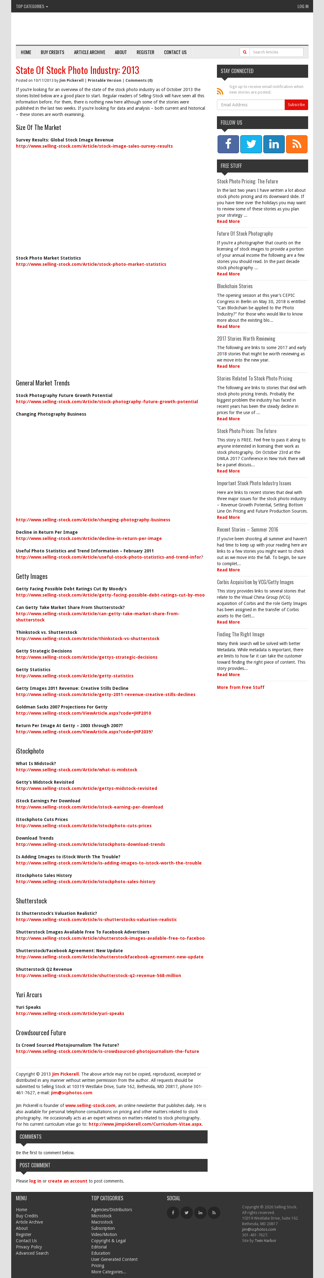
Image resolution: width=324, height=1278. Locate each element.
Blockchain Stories (235, 286)
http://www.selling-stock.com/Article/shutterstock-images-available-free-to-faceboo (110, 938)
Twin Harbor (265, 1240)
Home (26, 51)
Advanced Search (32, 1253)
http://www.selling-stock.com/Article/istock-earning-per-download (89, 807)
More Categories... (108, 1271)
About (121, 51)
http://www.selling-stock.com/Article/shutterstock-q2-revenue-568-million (98, 975)
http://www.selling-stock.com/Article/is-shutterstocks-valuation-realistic (96, 919)
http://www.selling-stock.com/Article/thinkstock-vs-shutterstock (87, 638)
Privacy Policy (29, 1246)
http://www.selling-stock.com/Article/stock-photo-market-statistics (91, 264)
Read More (228, 221)
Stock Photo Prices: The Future (246, 431)
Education (100, 1253)
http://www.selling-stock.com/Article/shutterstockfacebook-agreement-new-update (110, 956)
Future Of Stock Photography (245, 233)
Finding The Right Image (240, 634)
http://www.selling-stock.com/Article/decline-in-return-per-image (89, 538)
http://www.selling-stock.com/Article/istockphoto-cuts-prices (84, 825)
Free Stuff (231, 165)
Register (145, 51)
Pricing (97, 1265)
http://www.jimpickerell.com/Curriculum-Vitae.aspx (145, 1124)
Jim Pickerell (71, 80)
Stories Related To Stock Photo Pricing (254, 378)
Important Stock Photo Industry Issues (254, 483)
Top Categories (32, 6)
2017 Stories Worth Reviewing (246, 338)
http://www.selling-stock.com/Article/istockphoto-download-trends (90, 844)
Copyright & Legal (108, 1240)
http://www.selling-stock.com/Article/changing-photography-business (93, 519)
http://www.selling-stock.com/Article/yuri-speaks (70, 1013)
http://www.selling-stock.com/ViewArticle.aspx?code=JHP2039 (83, 731)
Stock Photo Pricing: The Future (247, 181)
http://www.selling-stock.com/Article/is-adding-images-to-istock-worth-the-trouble (109, 862)
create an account (67, 1181)
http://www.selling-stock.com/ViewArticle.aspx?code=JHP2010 (83, 713)
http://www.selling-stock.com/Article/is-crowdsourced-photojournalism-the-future (107, 1051)
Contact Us (175, 51)
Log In (303, 6)
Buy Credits (52, 51)
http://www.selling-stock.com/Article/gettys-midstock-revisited (86, 788)
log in (35, 1181)
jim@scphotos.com (71, 1092)
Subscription (103, 1228)
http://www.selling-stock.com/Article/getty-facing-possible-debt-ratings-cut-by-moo (110, 595)
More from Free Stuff (241, 687)
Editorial (99, 1246)
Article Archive (89, 51)
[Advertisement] (112, 198)
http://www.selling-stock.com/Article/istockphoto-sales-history (86, 881)
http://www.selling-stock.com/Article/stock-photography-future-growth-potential (107, 401)
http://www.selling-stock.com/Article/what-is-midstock (76, 769)
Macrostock (102, 1222)
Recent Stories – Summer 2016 (247, 529)
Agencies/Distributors (111, 1209)
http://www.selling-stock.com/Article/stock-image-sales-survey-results (94, 146)
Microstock (101, 1215)
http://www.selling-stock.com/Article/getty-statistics (75, 675)
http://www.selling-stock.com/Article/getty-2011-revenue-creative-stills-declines (105, 694)
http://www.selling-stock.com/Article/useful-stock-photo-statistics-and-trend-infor (108, 557)
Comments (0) (139, 80)
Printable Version (104, 80)
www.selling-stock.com (90, 1105)
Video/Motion (104, 1234)
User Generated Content (114, 1259)
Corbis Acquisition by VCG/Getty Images (255, 582)
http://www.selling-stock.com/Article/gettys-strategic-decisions (86, 657)
